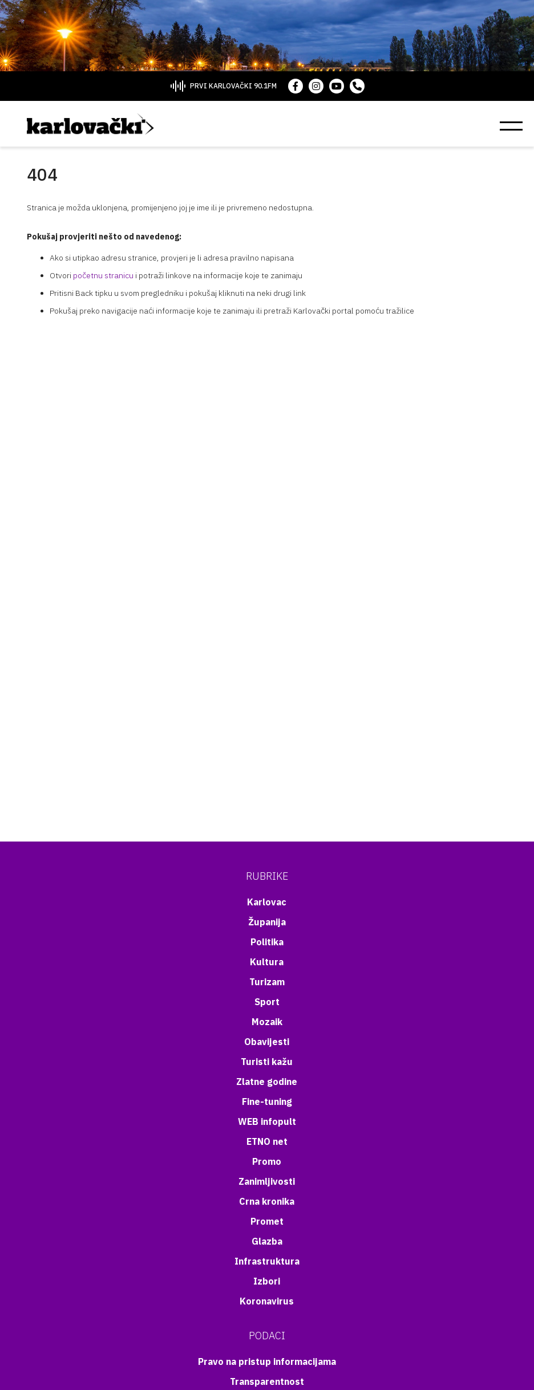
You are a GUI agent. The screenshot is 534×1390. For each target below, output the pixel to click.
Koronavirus (267, 1301)
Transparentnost (267, 1381)
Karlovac (266, 902)
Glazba (267, 1241)
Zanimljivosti (266, 1181)
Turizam (267, 981)
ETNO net (267, 1141)
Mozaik (267, 1021)
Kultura (267, 962)
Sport (267, 1001)
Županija (267, 922)
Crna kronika (266, 1201)
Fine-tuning (267, 1101)
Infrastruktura (267, 1261)
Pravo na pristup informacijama (267, 1361)
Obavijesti (266, 1041)
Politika (267, 942)
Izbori (266, 1281)
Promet (267, 1221)
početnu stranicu (103, 275)
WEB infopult (267, 1121)
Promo (266, 1161)
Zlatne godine (266, 1081)
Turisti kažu (267, 1061)
